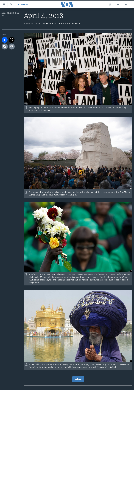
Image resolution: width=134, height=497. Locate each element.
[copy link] (5, 46)
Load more (78, 379)
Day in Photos (23, 5)
